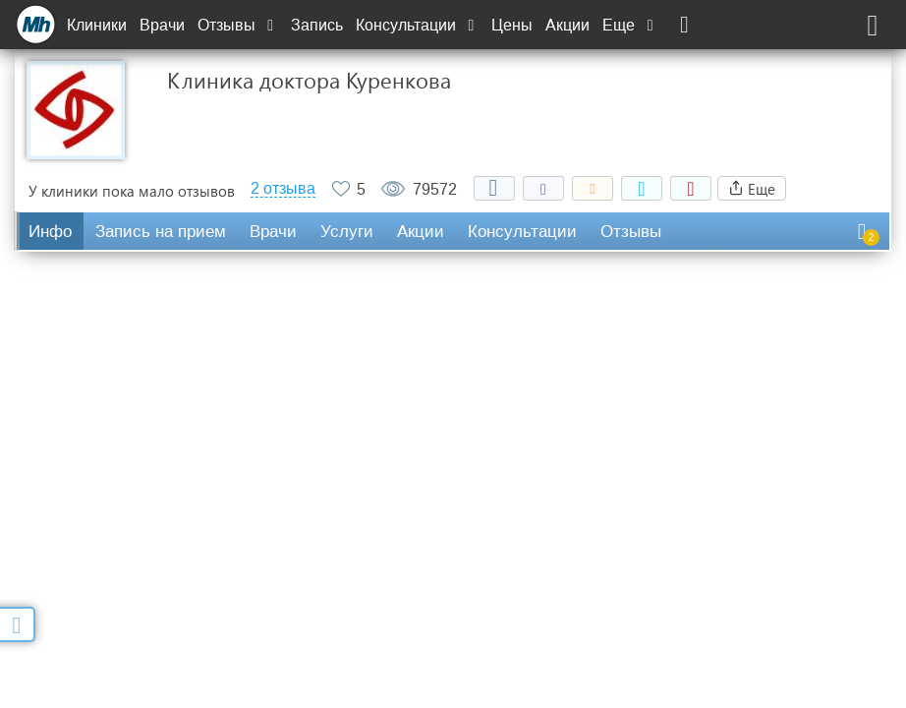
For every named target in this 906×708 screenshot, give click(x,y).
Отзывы (238, 25)
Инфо (50, 231)
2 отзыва (283, 189)
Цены (512, 25)
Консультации (417, 25)
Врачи (162, 25)
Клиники (97, 25)
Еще (629, 25)
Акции (567, 25)
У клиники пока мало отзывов (131, 191)
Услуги (346, 231)
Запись (317, 25)
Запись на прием (160, 231)
